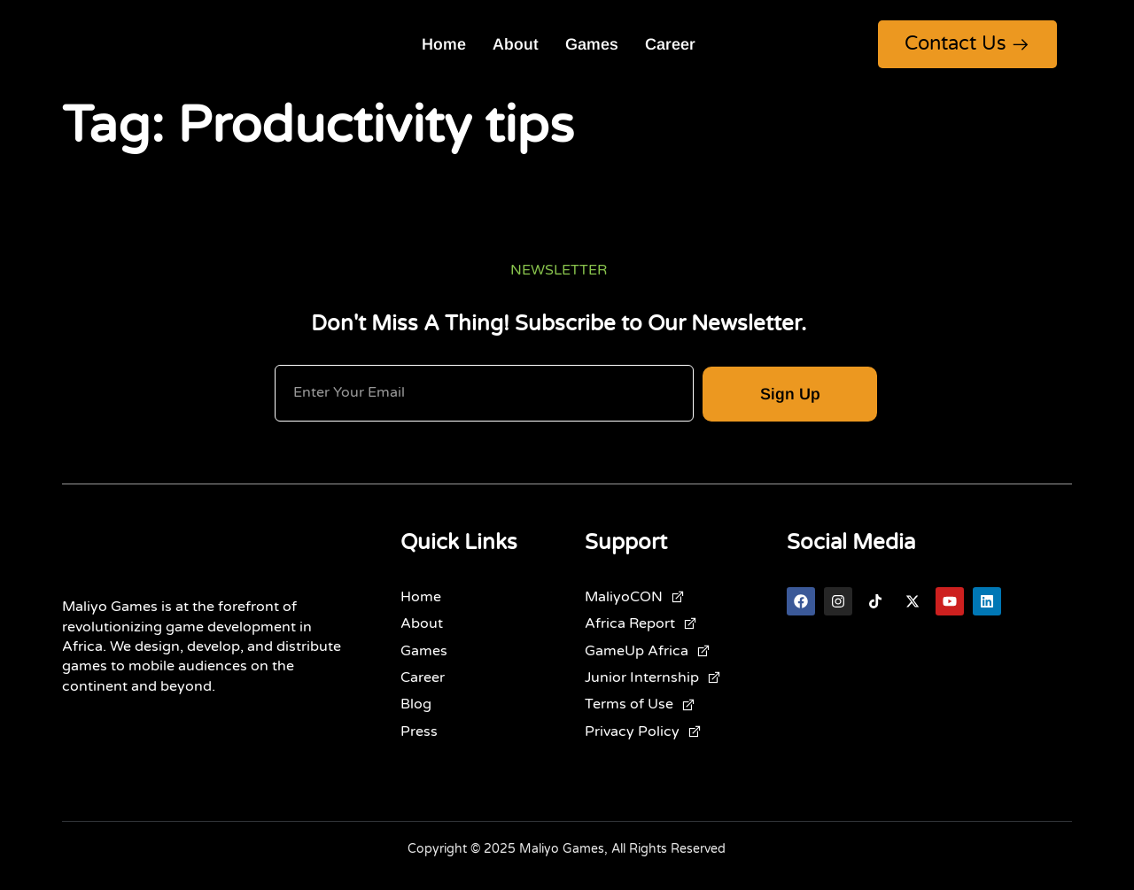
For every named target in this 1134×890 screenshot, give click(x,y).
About (516, 44)
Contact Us (967, 43)
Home (444, 44)
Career (670, 44)
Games (591, 44)
